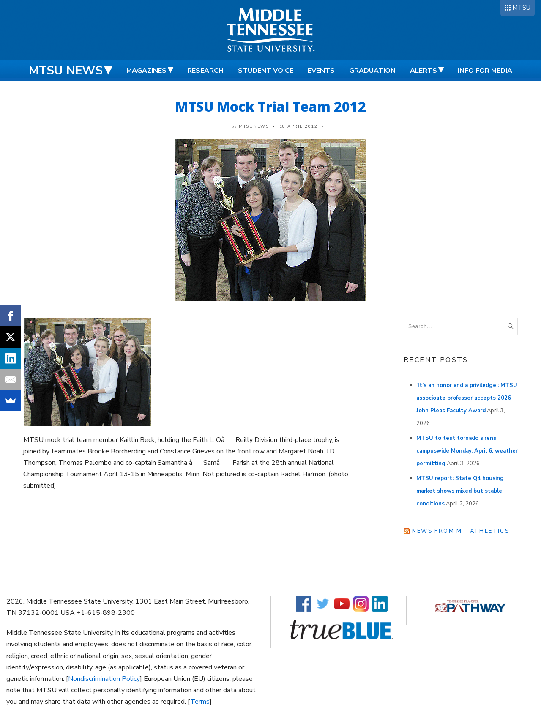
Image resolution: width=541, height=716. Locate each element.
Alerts (423, 70)
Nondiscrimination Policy (104, 678)
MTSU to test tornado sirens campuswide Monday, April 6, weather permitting (467, 450)
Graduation (372, 70)
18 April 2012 (298, 126)
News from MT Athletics (460, 531)
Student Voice (265, 70)
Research (205, 70)
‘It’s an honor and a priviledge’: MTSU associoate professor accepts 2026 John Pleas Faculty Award (466, 397)
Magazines (146, 70)
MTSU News (66, 71)
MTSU (521, 7)
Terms (200, 701)
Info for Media (485, 70)
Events (321, 70)
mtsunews (254, 126)
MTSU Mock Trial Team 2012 (270, 106)
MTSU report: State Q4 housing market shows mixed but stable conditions (460, 491)
